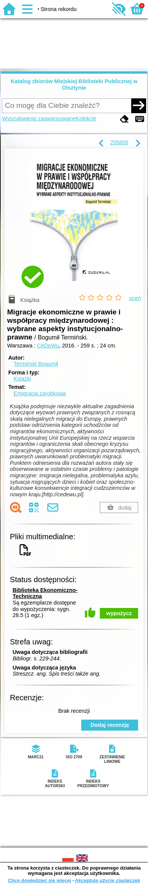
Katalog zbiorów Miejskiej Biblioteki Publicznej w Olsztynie (74, 84)
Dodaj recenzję (109, 725)
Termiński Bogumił (36, 364)
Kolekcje (86, 118)
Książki (22, 379)
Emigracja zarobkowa (40, 393)
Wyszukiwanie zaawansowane (39, 118)
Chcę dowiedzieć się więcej (39, 880)
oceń (135, 298)
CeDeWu (48, 346)
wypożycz (119, 613)
